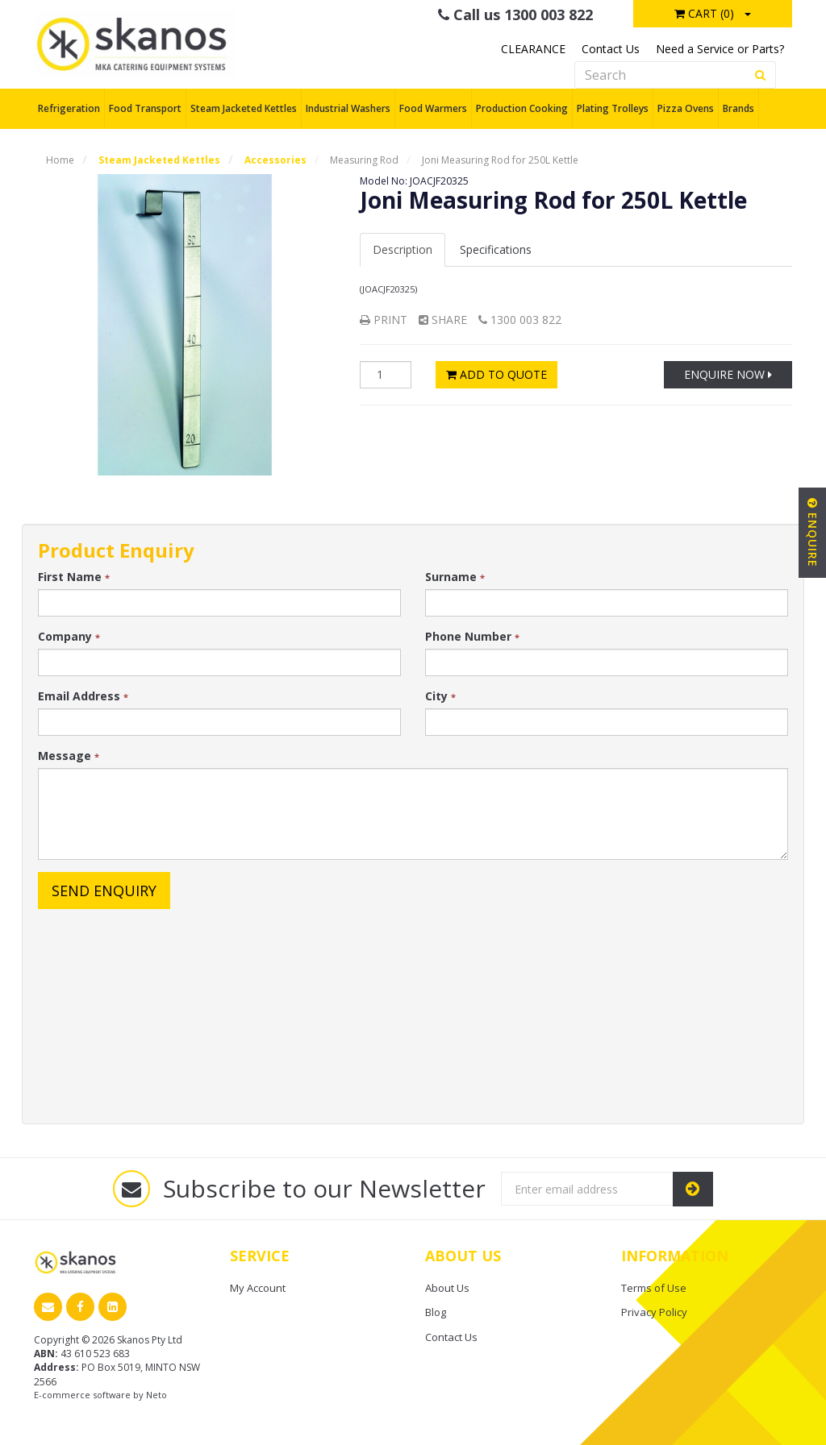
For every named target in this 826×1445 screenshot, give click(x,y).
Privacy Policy (654, 1312)
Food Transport (145, 108)
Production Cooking (522, 108)
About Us (447, 1288)
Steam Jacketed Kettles (243, 108)
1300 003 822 (519, 319)
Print (383, 319)
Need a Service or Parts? (720, 48)
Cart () (704, 13)
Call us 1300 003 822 (515, 14)
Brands (738, 108)
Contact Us (611, 48)
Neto (156, 1395)
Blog (435, 1312)
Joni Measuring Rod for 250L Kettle (500, 160)
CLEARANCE (533, 48)
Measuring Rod (364, 160)
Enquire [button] (812, 532)
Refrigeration (69, 108)
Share (443, 319)
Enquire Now (728, 374)
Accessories (275, 160)
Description (402, 249)
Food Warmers (433, 108)
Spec (496, 249)
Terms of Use (653, 1288)
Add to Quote (496, 374)
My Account (258, 1288)
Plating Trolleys (613, 108)
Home (60, 160)
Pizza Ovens (685, 108)
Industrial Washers (348, 108)
